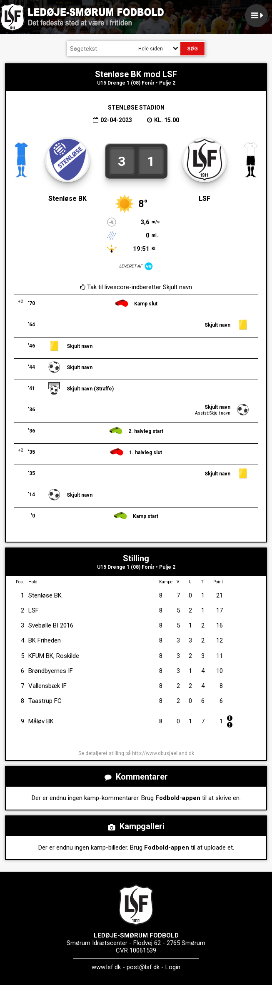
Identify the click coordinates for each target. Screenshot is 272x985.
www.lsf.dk (106, 967)
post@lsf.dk (143, 967)
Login (172, 967)
